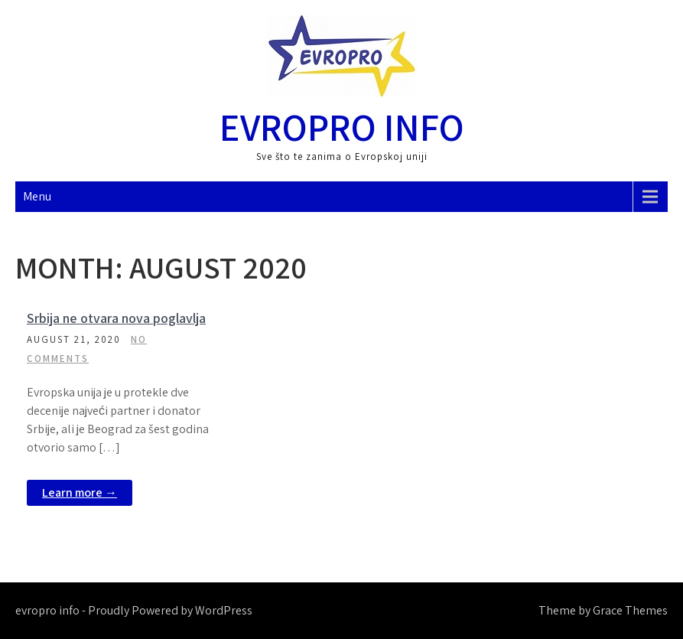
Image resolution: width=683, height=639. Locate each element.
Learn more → (79, 492)
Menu (37, 196)
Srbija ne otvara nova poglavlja (116, 318)
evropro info (342, 127)
